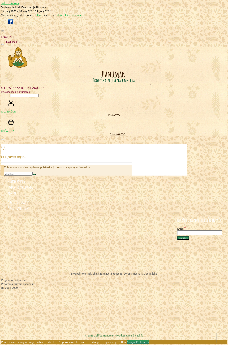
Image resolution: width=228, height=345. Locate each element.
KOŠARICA (7, 131)
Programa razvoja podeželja (17, 284)
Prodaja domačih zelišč (129, 335)
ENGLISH (7, 36)
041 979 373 (10, 87)
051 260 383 (35, 87)
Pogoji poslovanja (18, 201)
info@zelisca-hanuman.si (70, 15)
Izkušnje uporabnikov (20, 187)
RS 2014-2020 (9, 287)
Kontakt (13, 192)
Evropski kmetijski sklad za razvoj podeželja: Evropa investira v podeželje (114, 273)
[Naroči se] (183, 238)
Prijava (114, 114)
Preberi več (142, 342)
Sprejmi (131, 342)
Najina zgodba (16, 181)
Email (181, 228)
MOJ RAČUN (8, 111)
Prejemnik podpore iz (13, 280)
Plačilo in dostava (18, 207)
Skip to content (10, 3)
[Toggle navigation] (2, 30)
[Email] (199, 232)
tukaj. (38, 15)
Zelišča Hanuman (104, 335)
